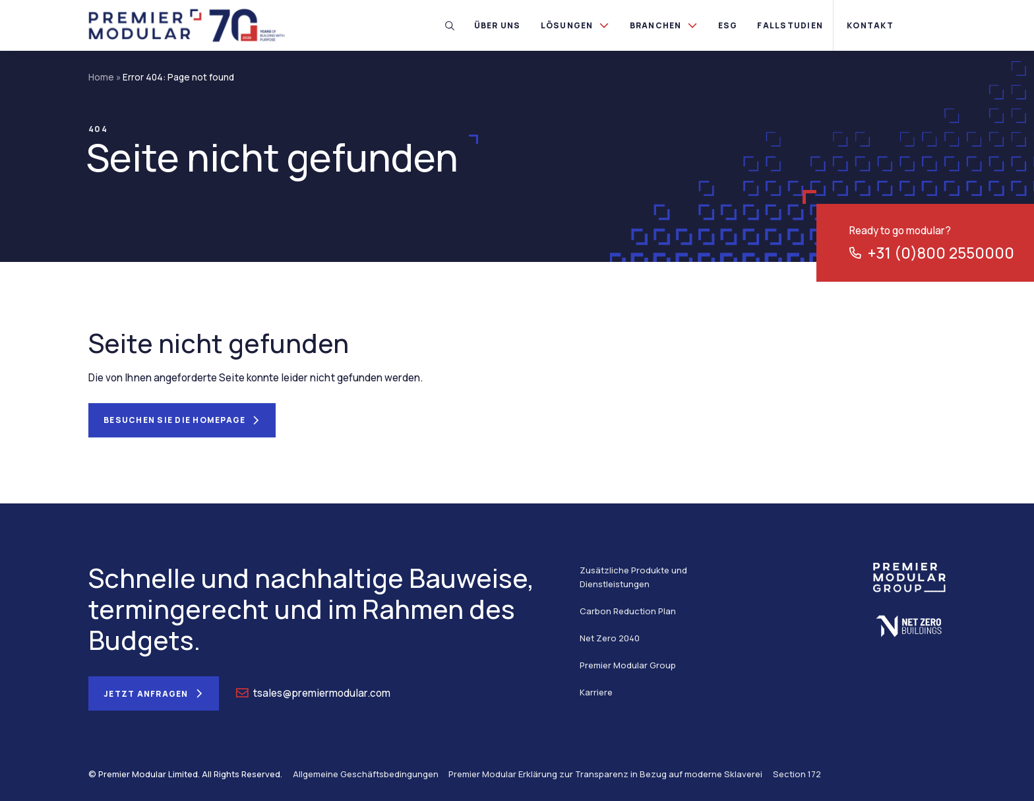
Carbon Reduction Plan (628, 611)
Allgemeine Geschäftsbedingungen (366, 774)
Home (101, 77)
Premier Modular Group (628, 665)
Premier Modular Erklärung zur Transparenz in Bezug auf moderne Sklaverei (605, 774)
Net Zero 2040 (610, 638)
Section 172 (797, 774)
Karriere (596, 692)
